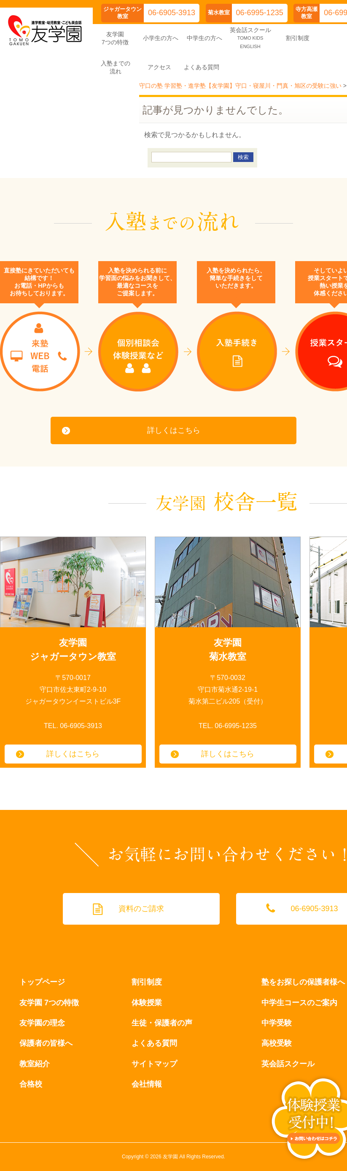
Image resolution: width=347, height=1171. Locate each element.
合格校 (30, 1084)
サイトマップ (154, 1064)
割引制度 (147, 982)
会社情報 (147, 1084)
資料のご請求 (141, 908)
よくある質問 (154, 1043)
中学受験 (276, 1023)
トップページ (42, 982)
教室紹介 (34, 1064)
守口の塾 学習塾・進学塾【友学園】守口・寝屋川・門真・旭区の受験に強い (240, 85)
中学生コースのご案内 (299, 1002)
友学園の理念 (42, 1023)
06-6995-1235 (259, 12)
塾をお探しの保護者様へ (303, 982)
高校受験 (276, 1043)
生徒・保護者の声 (162, 1023)
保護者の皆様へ (46, 1043)
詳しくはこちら (173, 430)
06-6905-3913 (171, 12)
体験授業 (147, 1002)
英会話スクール (288, 1064)
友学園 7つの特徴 (49, 1002)
